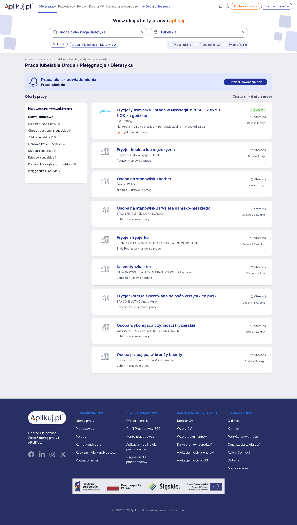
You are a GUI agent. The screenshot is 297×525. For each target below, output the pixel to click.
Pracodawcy (66, 6)
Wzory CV (184, 429)
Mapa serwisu (238, 468)
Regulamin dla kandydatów (95, 452)
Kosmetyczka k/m (134, 266)
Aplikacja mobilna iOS (192, 460)
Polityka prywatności (243, 437)
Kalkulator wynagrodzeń (122, 6)
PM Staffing (124, 121)
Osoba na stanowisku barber (144, 179)
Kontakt (233, 429)
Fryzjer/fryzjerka (133, 237)
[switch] (245, 82)
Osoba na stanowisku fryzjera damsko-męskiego (163, 208)
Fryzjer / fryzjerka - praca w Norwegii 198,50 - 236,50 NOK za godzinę (168, 113)
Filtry (58, 44)
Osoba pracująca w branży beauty (149, 354)
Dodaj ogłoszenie (156, 6)
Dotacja (233, 460)
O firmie (233, 421)
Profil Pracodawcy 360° (144, 429)
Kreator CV (96, 6)
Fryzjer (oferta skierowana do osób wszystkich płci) (166, 296)
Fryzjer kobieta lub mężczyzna (146, 149)
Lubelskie (58, 59)
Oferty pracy (47, 6)
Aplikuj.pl (30, 59)
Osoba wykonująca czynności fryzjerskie (156, 325)
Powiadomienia (87, 460)
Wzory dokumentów (192, 437)
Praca (44, 59)
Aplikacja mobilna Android (195, 452)
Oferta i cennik (137, 421)
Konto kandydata (245, 6)
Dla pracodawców (277, 6)
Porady (82, 6)
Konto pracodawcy (140, 437)
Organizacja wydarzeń (244, 444)
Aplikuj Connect (239, 452)
